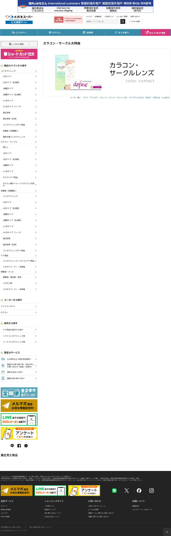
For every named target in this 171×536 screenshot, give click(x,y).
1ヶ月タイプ (8, 100)
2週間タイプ (8, 88)
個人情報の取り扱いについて (41, 527)
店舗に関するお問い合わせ (98, 516)
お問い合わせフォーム (96, 506)
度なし (5, 147)
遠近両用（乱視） (10, 118)
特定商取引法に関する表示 (11, 527)
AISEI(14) (156, 97)
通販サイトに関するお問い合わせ (101, 513)
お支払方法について (52, 516)
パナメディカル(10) (136, 97)
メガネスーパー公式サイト (142, 509)
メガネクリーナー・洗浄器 (14, 266)
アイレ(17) (93, 97)
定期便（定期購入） (11, 130)
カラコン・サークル (9, 141)
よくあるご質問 (121, 16)
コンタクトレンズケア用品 (14, 124)
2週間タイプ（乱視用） (12, 94)
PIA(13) (148, 97)
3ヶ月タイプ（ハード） (12, 106)
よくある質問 (93, 509)
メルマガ (89, 16)
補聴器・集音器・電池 (12, 277)
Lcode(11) (166, 97)
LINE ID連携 (5, 516)
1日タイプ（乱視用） (11, 82)
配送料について (50, 509)
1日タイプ (7, 76)
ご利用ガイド (108, 16)
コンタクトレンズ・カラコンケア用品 (18, 260)
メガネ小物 (7, 283)
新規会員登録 (6, 509)
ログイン (4, 506)
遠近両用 (6, 112)
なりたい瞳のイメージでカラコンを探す (18, 184)
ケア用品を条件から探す (13, 329)
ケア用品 (4, 255)
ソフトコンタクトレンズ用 (14, 336)
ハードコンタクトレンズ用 (14, 341)
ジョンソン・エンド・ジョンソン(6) (113, 97)
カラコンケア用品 (10, 177)
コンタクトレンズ (8, 71)
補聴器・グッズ (7, 271)
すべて (85, 97)
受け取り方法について (53, 513)
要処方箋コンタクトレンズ (14, 136)
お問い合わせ (135, 16)
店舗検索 (98, 16)
